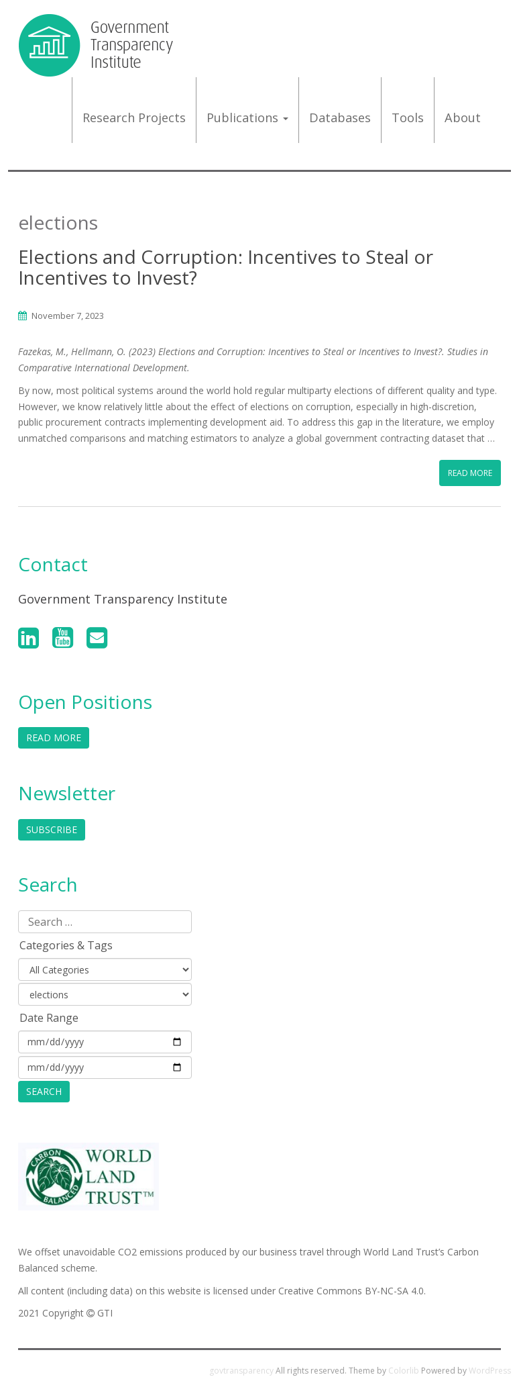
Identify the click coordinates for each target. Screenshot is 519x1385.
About (463, 117)
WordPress (490, 1370)
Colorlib (403, 1370)
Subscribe (51, 829)
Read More (470, 473)
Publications (247, 117)
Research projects (134, 117)
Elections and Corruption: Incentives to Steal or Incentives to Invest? (225, 267)
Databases (340, 117)
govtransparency (241, 1370)
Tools (408, 117)
